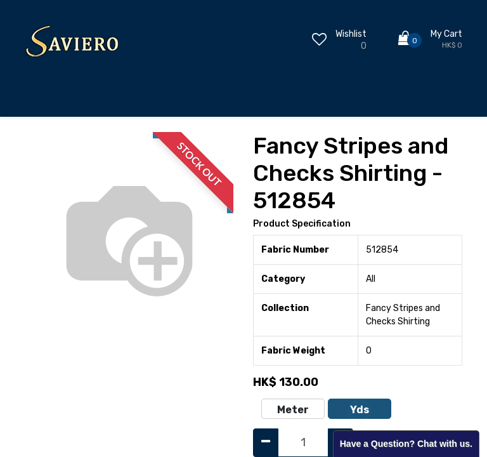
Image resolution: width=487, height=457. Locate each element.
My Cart (446, 34)
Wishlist (351, 34)
